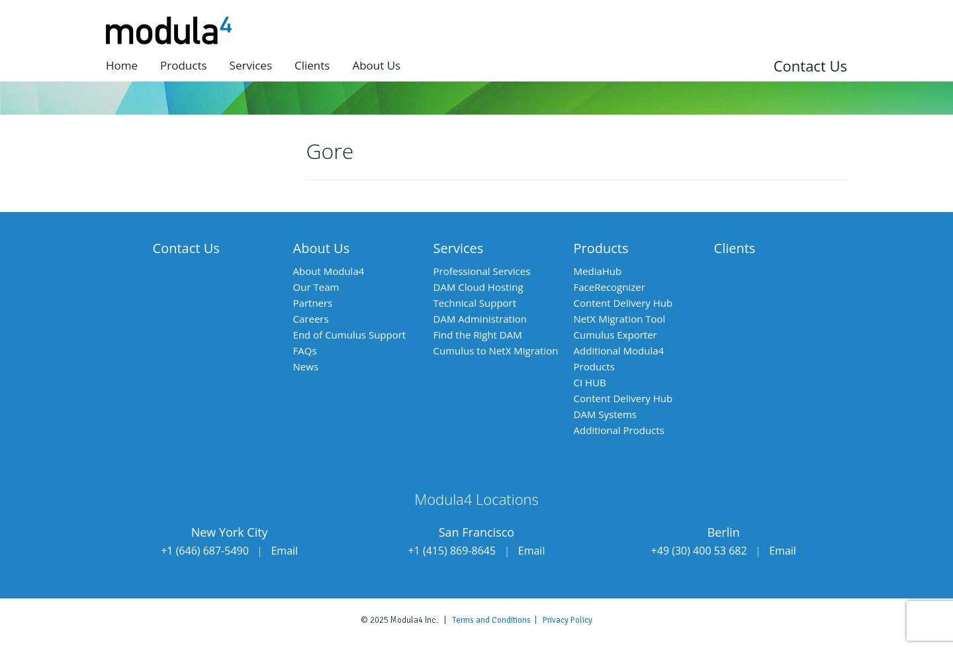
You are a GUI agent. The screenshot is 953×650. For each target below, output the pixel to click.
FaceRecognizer (609, 287)
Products (183, 65)
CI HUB (590, 382)
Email (284, 550)
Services (251, 65)
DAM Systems (605, 414)
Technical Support (475, 302)
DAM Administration (480, 318)
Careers (311, 318)
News (306, 366)
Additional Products (619, 430)
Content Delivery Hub (623, 302)
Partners (313, 302)
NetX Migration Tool (620, 318)
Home (122, 65)
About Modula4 (329, 271)
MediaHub (598, 271)
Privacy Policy (567, 620)
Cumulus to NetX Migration (496, 350)
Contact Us (810, 66)
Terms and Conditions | (497, 620)
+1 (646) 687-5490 (205, 550)
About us (376, 65)
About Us (321, 248)
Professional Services (482, 271)
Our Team (316, 287)
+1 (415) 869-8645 (452, 550)
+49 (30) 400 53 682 (699, 550)
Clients (312, 65)
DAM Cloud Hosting (478, 287)
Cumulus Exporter (615, 334)
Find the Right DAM (477, 334)
